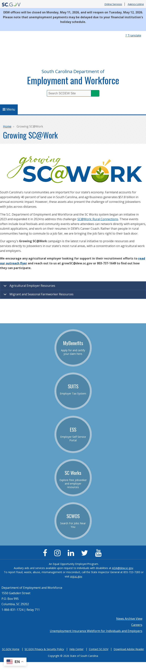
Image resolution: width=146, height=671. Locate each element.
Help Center (76, 649)
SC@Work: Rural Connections (97, 219)
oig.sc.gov (76, 576)
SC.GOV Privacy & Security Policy (44, 649)
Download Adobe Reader (129, 649)
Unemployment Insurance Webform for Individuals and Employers (96, 631)
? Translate (133, 35)
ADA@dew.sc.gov (122, 568)
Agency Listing (136, 4)
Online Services (113, 4)
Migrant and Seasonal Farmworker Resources (37, 295)
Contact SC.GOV (98, 649)
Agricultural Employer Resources (28, 287)
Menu (9, 109)
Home (7, 126)
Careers (136, 625)
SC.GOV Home (10, 649)
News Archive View (129, 619)
